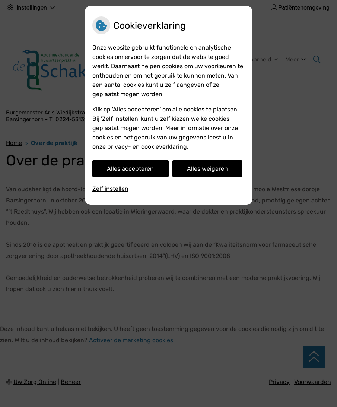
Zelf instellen (110, 188)
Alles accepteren (130, 168)
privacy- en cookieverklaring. (147, 146)
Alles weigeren (207, 168)
